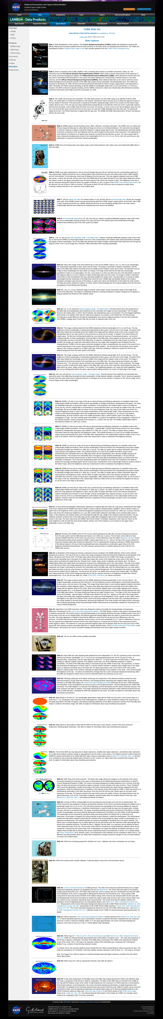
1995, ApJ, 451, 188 (73, 993)
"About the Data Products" (94, 991)
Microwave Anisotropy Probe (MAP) (122, 625)
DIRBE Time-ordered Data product (126, 182)
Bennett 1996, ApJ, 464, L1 (122, 756)
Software (12, 60)
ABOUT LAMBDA (129, 9)
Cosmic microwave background (75, 888)
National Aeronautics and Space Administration (45, 4)
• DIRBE (12, 31)
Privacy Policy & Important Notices (144, 1011)
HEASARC (67, 1002)
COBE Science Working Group (118, 48)
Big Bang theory (102, 890)
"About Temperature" (67, 832)
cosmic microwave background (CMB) (97, 683)
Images (12, 63)
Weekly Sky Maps (75, 199)
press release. (129, 538)
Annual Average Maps (70, 218)
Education (13, 67)
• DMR (11, 35)
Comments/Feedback (147, 1007)
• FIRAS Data (14, 53)
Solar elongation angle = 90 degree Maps (84, 237)
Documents (13, 56)
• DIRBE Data (14, 46)
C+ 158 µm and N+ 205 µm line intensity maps (90, 936)
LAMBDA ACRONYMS (144, 9)
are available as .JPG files (92, 33)
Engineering (13, 70)
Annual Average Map (118, 199)
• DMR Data (14, 50)
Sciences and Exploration (31, 10)
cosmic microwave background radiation (85, 611)
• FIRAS (12, 38)
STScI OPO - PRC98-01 (96, 575)
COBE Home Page (128, 991)
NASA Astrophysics (148, 1009)
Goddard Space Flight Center (35, 7)
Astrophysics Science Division (89, 1002)
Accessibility (150, 1013)
